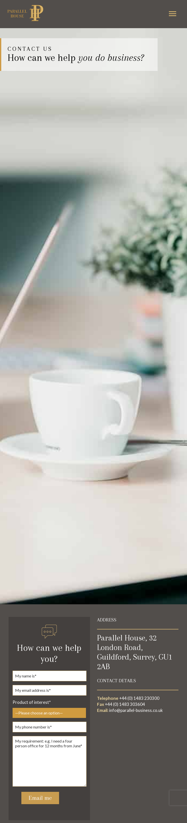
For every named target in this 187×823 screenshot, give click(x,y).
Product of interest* (32, 702)
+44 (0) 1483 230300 (139, 698)
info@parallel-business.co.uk (136, 710)
